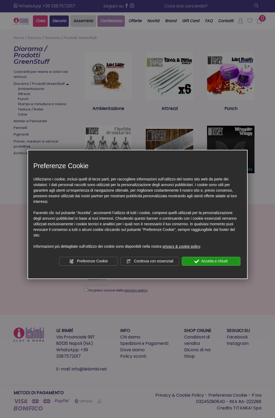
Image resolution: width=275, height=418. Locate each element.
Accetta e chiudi (211, 261)
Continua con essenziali (149, 261)
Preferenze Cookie (88, 261)
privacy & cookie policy (181, 246)
